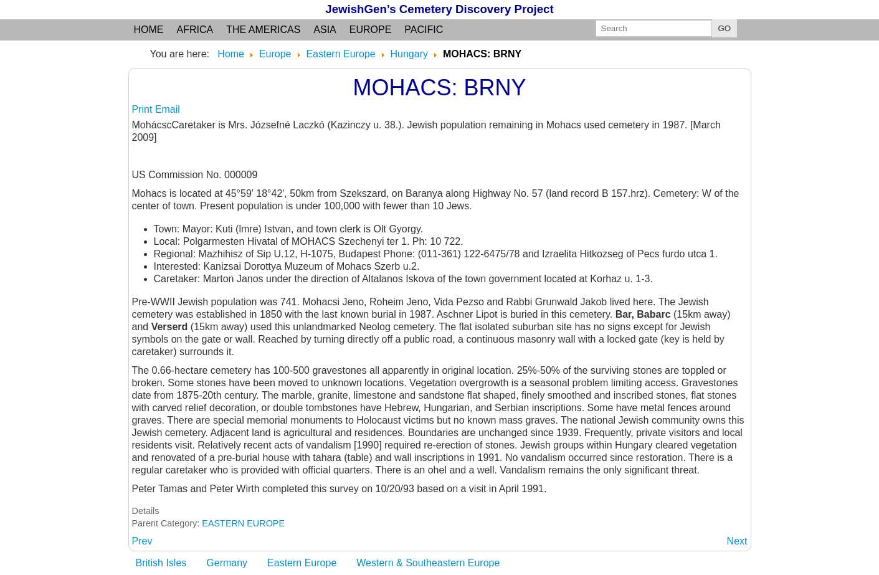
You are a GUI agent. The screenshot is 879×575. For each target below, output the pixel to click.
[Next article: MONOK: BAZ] (737, 541)
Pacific (423, 29)
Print (143, 109)
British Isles (161, 563)
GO (724, 28)
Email (167, 109)
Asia (324, 29)
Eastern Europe (301, 563)
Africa (195, 29)
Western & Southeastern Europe (428, 563)
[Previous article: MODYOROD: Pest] (142, 541)
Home (149, 29)
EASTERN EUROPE (243, 523)
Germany (226, 563)
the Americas (263, 29)
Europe (370, 29)
